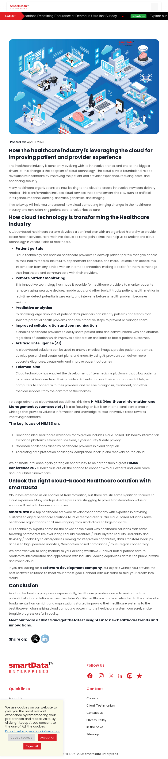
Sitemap (93, 734)
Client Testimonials (101, 705)
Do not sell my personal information (32, 731)
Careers (92, 698)
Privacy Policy (96, 720)
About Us (15, 698)
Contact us (95, 713)
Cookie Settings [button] (21, 738)
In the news (95, 727)
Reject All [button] (32, 746)
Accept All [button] (47, 738)
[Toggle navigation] (154, 7)
